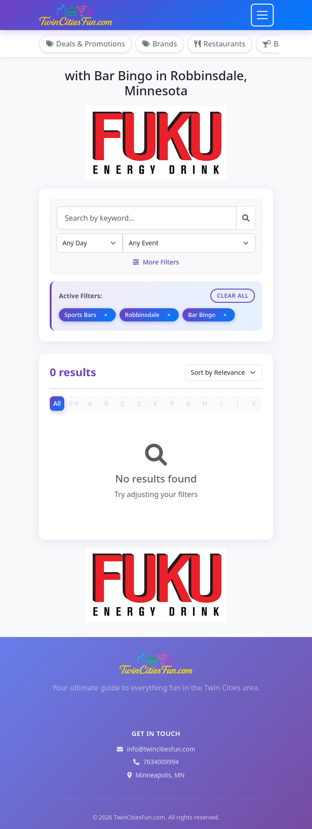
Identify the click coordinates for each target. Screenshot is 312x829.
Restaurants (219, 44)
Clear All (233, 295)
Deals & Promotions (85, 44)
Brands (159, 44)
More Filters (156, 262)
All (57, 403)
